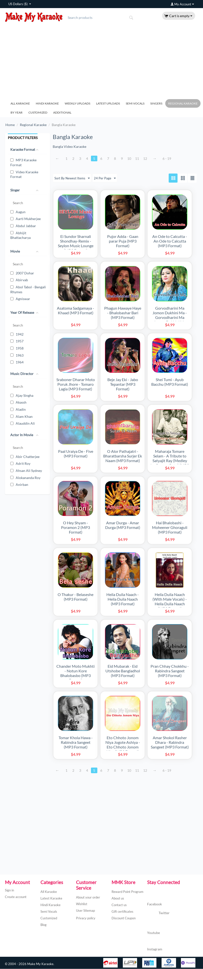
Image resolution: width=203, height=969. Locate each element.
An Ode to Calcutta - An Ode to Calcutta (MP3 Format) (169, 241)
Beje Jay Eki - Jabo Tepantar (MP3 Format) (122, 384)
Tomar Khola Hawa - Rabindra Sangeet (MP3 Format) (76, 742)
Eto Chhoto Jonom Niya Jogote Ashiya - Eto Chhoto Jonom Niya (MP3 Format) (122, 745)
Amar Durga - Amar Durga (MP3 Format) (122, 525)
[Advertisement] (101, 58)
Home (10, 125)
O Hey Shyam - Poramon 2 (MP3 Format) (75, 528)
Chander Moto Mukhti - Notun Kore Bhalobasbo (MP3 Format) (75, 673)
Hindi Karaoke (47, 103)
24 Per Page (106, 178)
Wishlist (81, 904)
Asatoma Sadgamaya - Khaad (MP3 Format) (75, 310)
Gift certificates (122, 912)
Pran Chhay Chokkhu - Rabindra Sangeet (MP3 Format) (170, 671)
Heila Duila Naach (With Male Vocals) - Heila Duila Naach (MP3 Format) (169, 601)
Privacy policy (85, 918)
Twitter (158, 913)
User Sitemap (85, 911)
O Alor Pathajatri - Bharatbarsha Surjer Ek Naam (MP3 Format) (122, 456)
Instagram (154, 944)
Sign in (9, 890)
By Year (17, 112)
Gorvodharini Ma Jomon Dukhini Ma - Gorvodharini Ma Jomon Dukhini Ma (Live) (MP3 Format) (169, 317)
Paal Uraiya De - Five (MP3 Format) (75, 453)
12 (147, 158)
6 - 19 (169, 158)
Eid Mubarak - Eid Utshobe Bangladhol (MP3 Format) (122, 671)
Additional (62, 112)
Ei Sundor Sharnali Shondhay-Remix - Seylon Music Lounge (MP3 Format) (75, 243)
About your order (88, 897)
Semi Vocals (135, 103)
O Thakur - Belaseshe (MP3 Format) (75, 597)
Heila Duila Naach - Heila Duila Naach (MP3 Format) (122, 599)
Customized (37, 112)
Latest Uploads (108, 103)
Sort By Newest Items (72, 178)
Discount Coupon (124, 918)
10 (131, 158)
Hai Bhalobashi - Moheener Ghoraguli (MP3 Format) (169, 528)
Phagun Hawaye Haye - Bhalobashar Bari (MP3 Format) (122, 313)
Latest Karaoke (51, 898)
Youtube (153, 928)
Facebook (154, 899)
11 (139, 158)
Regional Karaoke (183, 103)
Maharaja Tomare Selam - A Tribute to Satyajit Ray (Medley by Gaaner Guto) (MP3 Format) (170, 460)
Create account (15, 897)
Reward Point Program (127, 892)
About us (118, 898)
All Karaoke (20, 103)
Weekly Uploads (77, 103)
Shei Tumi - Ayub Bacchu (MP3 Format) (169, 382)
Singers (156, 103)
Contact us (119, 905)
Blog (43, 925)
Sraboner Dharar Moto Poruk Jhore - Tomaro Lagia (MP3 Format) (75, 384)
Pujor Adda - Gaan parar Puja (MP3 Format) (122, 241)
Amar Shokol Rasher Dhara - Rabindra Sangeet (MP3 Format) (170, 742)
